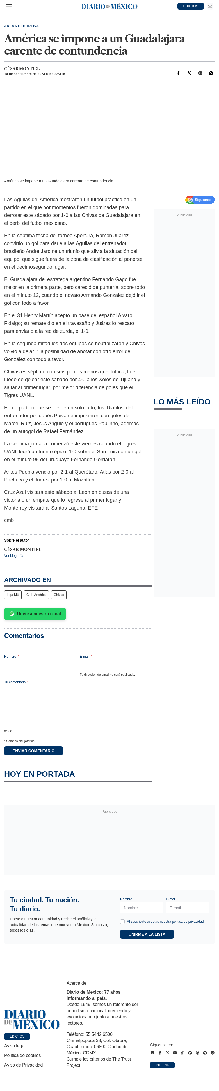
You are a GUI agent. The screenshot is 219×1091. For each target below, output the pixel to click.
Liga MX (13, 595)
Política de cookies (22, 1055)
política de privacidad (188, 922)
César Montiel (22, 68)
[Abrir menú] (9, 6)
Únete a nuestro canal (35, 613)
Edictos (17, 1036)
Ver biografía (13, 556)
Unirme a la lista (147, 934)
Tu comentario (16, 682)
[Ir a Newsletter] (210, 6)
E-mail (86, 656)
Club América (36, 595)
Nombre (11, 656)
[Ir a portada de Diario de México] (32, 1019)
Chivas (59, 595)
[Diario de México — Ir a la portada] (109, 6)
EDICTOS (190, 6)
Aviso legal (14, 1045)
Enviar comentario (33, 751)
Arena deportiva (21, 26)
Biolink (162, 1065)
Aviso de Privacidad (23, 1065)
